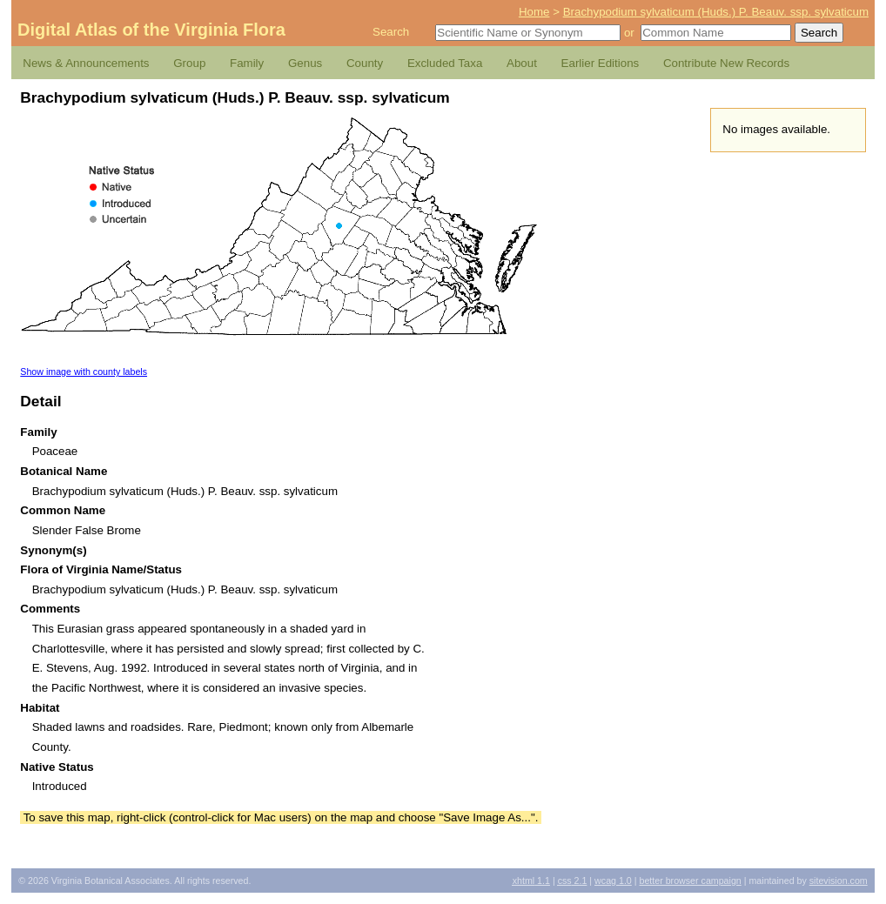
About (522, 63)
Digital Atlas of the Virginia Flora (151, 29)
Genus (305, 63)
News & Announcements (86, 63)
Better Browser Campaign (690, 880)
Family (247, 63)
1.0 (613, 880)
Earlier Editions (600, 63)
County (364, 63)
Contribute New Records (726, 63)
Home (534, 11)
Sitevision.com (838, 880)
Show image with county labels (83, 371)
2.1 (572, 880)
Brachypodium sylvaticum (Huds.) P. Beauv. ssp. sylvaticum (716, 11)
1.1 (531, 880)
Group (189, 63)
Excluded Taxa (444, 63)
